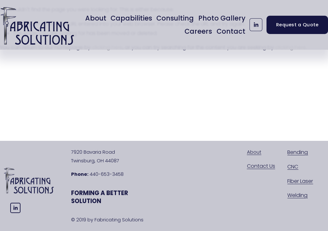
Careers (198, 31)
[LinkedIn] (256, 24)
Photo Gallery (221, 18)
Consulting (175, 18)
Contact (231, 31)
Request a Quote (297, 24)
